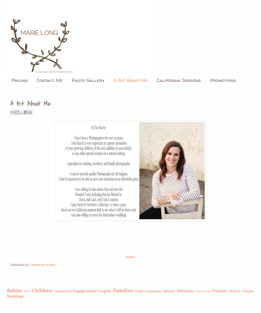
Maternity (185, 291)
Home (130, 257)
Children (42, 290)
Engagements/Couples (92, 291)
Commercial (62, 291)
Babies (14, 290)
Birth (27, 291)
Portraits (219, 291)
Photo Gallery (88, 80)
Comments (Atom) (42, 265)
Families (123, 290)
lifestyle (169, 291)
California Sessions (179, 80)
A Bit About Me (131, 80)
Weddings (15, 296)
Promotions (223, 80)
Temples (248, 291)
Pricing (20, 80)
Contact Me (50, 80)
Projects (234, 291)
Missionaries (203, 291)
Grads (139, 291)
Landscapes (153, 291)
